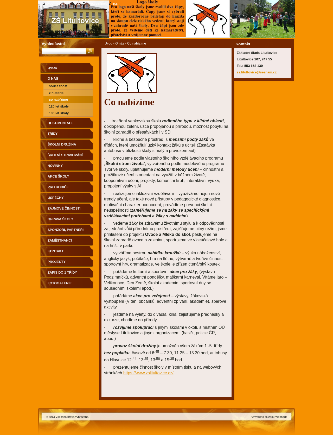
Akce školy (58, 176)
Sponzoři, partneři (66, 230)
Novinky (55, 166)
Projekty (57, 262)
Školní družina (62, 144)
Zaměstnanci (60, 240)
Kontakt (56, 251)
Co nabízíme (58, 100)
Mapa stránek (96, 3)
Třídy (52, 134)
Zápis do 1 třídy (62, 272)
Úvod (108, 43)
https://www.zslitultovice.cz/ (148, 373)
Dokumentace (61, 123)
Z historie (56, 93)
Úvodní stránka (57, 3)
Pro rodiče (58, 187)
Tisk (77, 3)
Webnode (281, 416)
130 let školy (59, 113)
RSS (115, 3)
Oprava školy (60, 219)
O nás (119, 43)
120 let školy (59, 106)
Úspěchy (56, 198)
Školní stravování (65, 155)
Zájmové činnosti (64, 208)
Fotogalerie (60, 283)
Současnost (58, 86)
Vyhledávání (53, 43)
